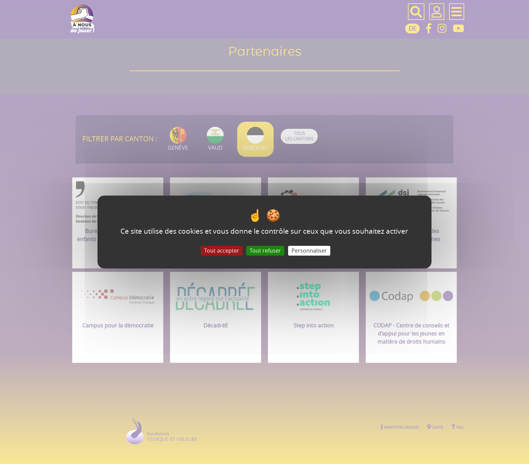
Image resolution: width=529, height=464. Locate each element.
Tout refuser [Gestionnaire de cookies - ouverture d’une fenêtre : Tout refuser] (265, 250)
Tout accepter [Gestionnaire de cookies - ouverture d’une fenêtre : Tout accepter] (221, 250)
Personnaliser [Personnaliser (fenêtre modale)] (309, 250)
